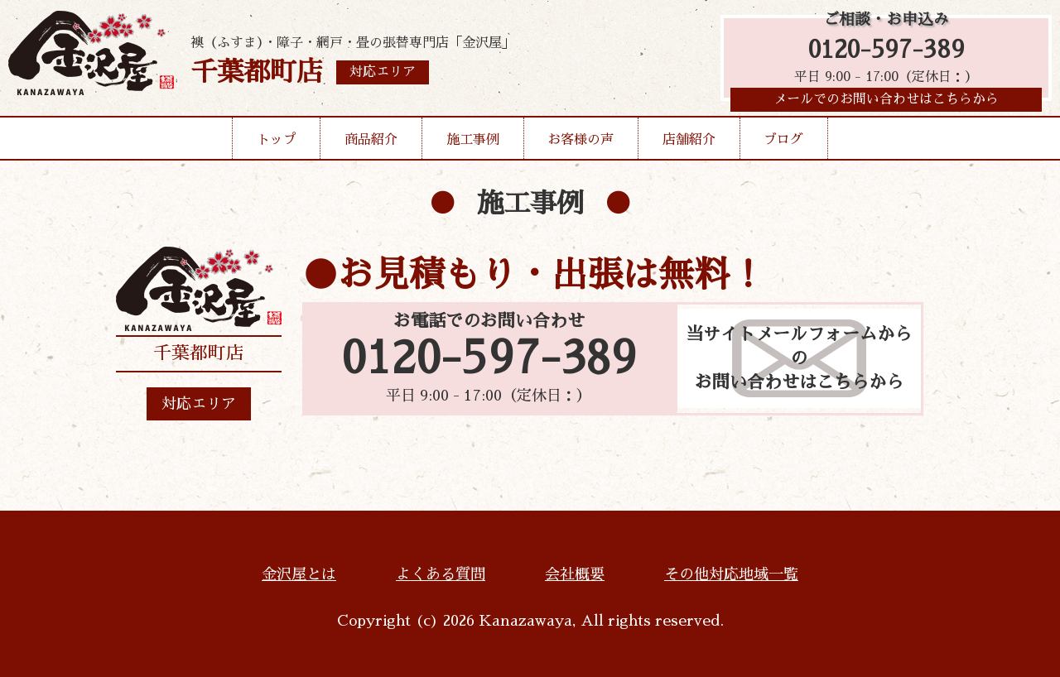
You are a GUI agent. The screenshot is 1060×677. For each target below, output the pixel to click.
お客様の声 (580, 144)
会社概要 (575, 574)
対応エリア (198, 403)
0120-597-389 (886, 52)
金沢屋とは (299, 574)
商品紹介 (371, 144)
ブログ (783, 144)
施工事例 (472, 144)
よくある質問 (440, 574)
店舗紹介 (689, 144)
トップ (276, 144)
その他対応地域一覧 (731, 574)
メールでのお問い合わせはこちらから (886, 103)
